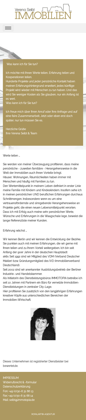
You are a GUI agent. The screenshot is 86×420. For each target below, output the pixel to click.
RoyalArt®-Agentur (43, 414)
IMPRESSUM (11, 377)
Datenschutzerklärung (16, 386)
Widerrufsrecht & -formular (20, 382)
